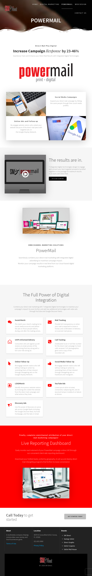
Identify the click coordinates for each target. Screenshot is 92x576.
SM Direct (67, 535)
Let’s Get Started (58, 178)
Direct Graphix (69, 542)
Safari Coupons (69, 546)
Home (35, 4)
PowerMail (67, 4)
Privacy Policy (39, 545)
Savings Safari (69, 539)
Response (37, 50)
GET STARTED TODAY (75, 516)
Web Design (80, 4)
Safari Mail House (70, 549)
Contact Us (80, 13)
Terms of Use (11, 543)
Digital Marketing (49, 4)
